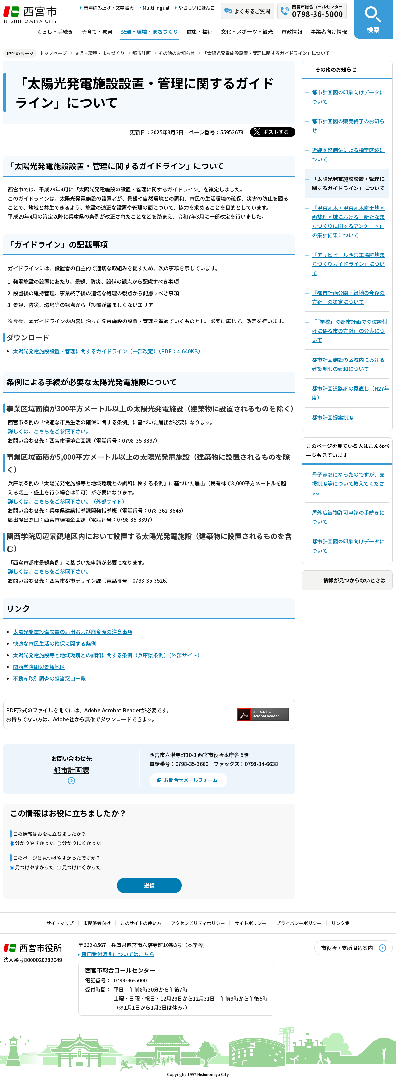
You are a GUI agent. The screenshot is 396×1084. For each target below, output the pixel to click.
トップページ (53, 53)
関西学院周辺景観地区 (39, 667)
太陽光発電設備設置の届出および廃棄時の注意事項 (72, 632)
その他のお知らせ (176, 53)
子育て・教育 (97, 31)
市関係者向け (97, 923)
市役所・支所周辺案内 (347, 948)
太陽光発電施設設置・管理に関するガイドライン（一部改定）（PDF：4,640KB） (108, 351)
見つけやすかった (34, 867)
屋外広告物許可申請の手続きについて (348, 516)
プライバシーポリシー (299, 923)
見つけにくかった (81, 867)
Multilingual (156, 8)
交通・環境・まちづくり (149, 31)
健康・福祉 (200, 31)
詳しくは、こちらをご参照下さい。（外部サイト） (67, 501)
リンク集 (340, 923)
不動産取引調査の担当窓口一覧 (49, 678)
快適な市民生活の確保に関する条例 (54, 643)
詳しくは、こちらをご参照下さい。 (49, 431)
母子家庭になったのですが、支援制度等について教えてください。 (348, 483)
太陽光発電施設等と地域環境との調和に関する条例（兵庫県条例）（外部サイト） (108, 655)
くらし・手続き (55, 31)
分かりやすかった (34, 842)
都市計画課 (71, 769)
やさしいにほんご (197, 8)
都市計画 (141, 53)
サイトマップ (60, 923)
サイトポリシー (250, 923)
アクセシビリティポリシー (198, 923)
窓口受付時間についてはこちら (117, 954)
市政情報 (291, 31)
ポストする (276, 132)
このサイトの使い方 (140, 923)
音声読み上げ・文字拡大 (109, 8)
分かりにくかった (81, 842)
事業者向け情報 (329, 31)
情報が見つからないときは (354, 580)
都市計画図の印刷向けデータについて (348, 545)
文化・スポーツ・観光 (247, 31)
